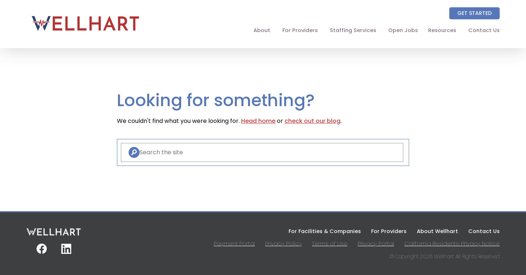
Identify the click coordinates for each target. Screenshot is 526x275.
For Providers (300, 30)
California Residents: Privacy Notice (452, 243)
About (262, 30)
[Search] (134, 152)
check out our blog (312, 121)
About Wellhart (437, 231)
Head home (258, 121)
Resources (442, 30)
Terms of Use (329, 243)
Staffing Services (353, 30)
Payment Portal (234, 243)
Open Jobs (403, 30)
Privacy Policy (283, 243)
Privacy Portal (376, 243)
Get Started (474, 13)
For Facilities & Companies (325, 231)
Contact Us (484, 30)
